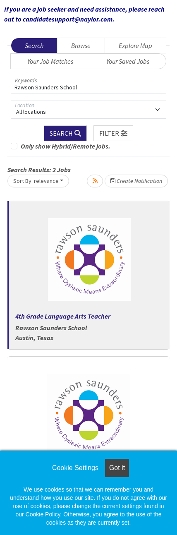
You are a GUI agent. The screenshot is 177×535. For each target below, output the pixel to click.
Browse (81, 45)
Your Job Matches (50, 61)
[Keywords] (88, 85)
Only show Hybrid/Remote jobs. (65, 146)
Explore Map (135, 45)
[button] (113, 133)
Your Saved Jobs (127, 61)
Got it (117, 467)
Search (34, 45)
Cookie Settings (75, 467)
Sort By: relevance (36, 181)
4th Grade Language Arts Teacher (62, 316)
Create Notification (136, 181)
